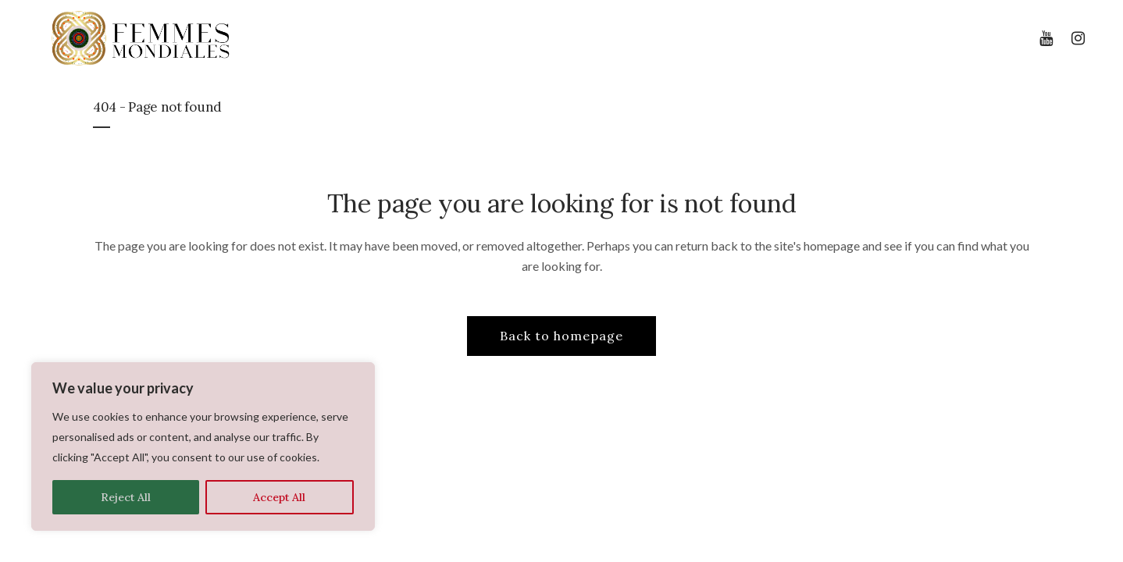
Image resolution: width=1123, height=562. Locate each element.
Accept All (279, 497)
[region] (203, 446)
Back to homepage (561, 335)
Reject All (126, 497)
